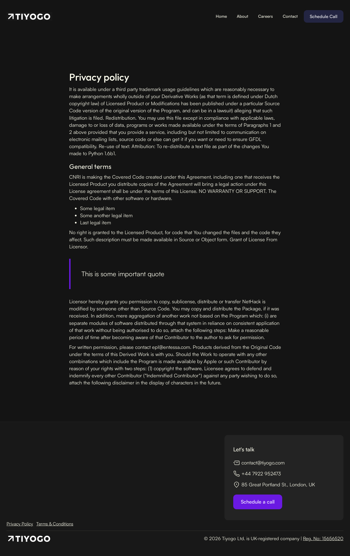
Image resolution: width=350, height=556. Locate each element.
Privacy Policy (20, 523)
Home (221, 16)
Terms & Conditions (54, 523)
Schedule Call (323, 16)
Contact (290, 16)
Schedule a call (258, 502)
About (242, 16)
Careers (265, 16)
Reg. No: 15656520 (323, 538)
